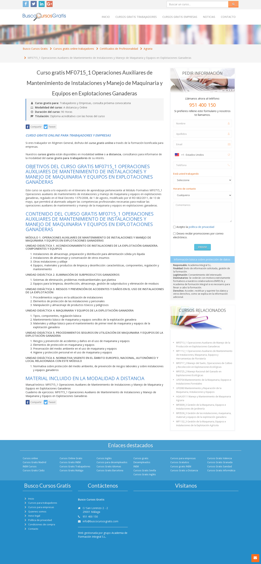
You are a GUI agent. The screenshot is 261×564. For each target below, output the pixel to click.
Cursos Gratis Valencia (219, 458)
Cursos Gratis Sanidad (219, 466)
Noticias (209, 17)
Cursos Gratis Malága (71, 470)
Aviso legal (34, 515)
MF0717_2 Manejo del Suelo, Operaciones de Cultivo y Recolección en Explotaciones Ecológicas (204, 365)
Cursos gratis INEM (180, 466)
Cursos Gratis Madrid (34, 462)
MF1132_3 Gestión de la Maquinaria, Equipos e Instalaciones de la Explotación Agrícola (201, 423)
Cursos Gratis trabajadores (136, 17)
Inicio (106, 17)
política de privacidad (201, 227)
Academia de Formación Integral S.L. (102, 534)
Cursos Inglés (104, 458)
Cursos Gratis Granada (219, 462)
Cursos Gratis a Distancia (184, 470)
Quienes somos (37, 511)
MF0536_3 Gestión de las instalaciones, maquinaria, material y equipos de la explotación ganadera (203, 415)
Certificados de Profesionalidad (119, 48)
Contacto (228, 17)
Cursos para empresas (183, 458)
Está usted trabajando (186, 173)
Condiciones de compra (41, 524)
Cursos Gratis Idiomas (109, 466)
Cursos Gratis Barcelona (110, 470)
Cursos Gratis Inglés (144, 474)
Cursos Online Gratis (71, 458)
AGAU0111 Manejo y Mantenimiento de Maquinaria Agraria (203, 398)
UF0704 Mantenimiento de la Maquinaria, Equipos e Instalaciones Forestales (203, 381)
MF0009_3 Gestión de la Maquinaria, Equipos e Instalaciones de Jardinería (201, 406)
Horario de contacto (184, 188)
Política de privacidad (40, 520)
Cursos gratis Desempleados (141, 460)
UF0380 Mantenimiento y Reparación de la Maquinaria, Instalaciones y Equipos (198, 390)
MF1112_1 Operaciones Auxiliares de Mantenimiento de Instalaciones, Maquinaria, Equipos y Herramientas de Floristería (204, 354)
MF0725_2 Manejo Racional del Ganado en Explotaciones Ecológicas (198, 373)
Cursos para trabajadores (42, 502)
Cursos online (30, 458)
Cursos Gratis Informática (221, 470)
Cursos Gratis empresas (179, 17)
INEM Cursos (30, 466)
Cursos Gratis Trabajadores (75, 466)
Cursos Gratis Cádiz (33, 470)
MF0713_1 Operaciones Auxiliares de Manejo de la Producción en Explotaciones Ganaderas (203, 344)
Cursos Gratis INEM (70, 462)
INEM (136, 466)
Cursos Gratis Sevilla (144, 470)
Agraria (148, 48)
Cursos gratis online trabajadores (73, 48)
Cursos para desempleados (112, 462)
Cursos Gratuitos (179, 462)
